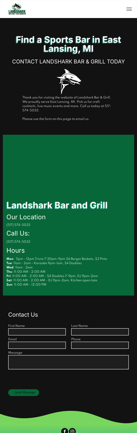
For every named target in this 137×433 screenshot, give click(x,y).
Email (12, 339)
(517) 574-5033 (18, 241)
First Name (16, 326)
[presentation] (35, 379)
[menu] (129, 9)
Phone (76, 339)
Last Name (79, 326)
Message (15, 352)
